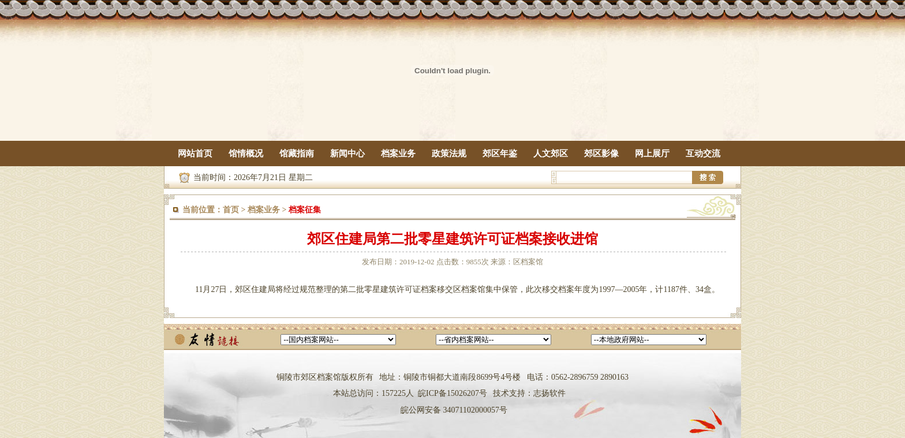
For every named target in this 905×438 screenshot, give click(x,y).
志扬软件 (549, 393)
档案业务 (398, 153)
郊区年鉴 (500, 153)
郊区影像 (601, 153)
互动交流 (703, 153)
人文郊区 (550, 153)
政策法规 (449, 153)
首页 (231, 209)
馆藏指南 (296, 153)
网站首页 (195, 153)
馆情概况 (246, 153)
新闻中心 (347, 153)
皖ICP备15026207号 (452, 393)
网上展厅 (652, 153)
